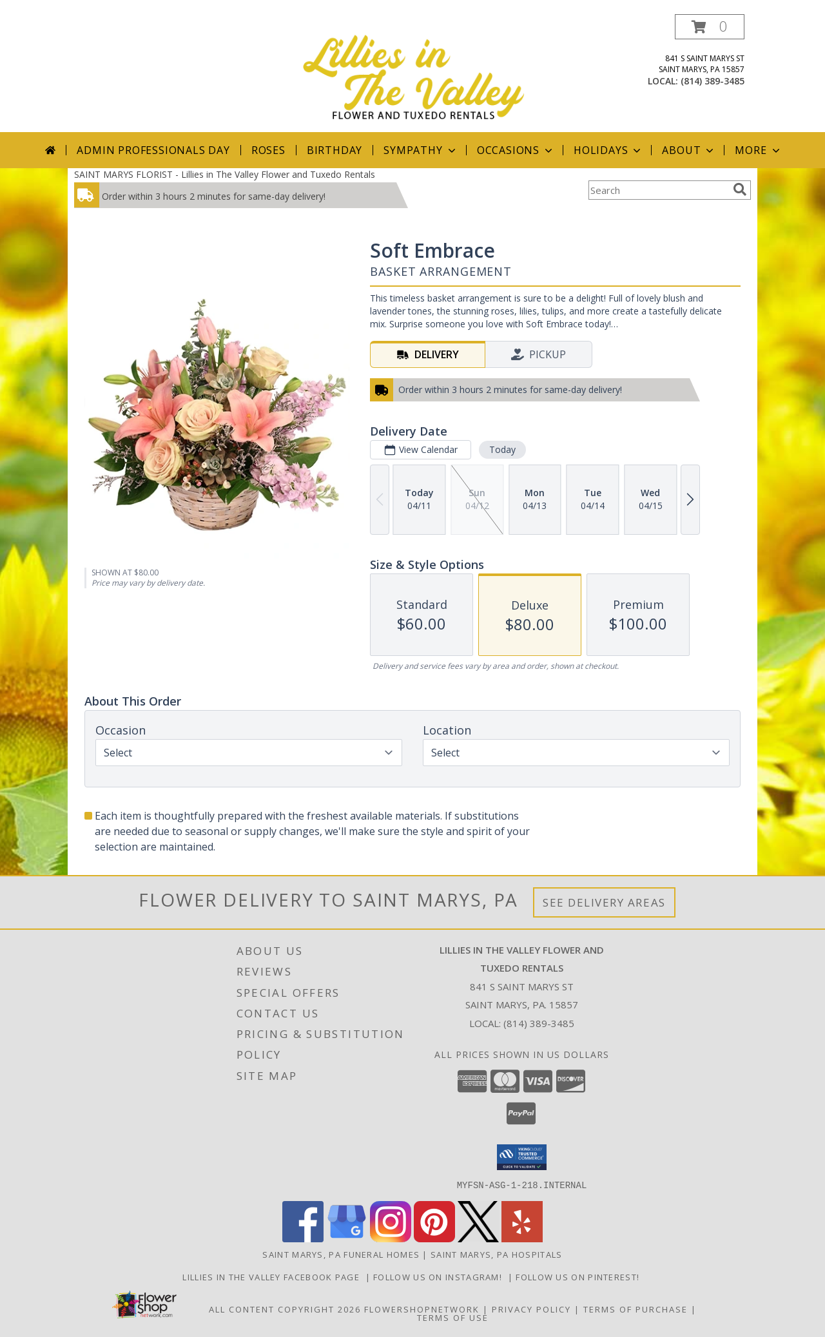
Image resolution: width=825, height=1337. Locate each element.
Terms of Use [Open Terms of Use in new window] (453, 1317)
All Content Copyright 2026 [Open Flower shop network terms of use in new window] (285, 1308)
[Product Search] (658, 190)
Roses (268, 150)
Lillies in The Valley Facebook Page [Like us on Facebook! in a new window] (273, 1276)
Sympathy (420, 150)
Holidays (608, 150)
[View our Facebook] (303, 1238)
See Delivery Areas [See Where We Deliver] (604, 902)
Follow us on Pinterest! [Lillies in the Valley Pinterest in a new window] (579, 1276)
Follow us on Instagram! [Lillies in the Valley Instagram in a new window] (440, 1276)
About (689, 150)
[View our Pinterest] (434, 1238)
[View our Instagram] (390, 1238)
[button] (709, 26)
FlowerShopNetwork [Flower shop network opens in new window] (422, 1308)
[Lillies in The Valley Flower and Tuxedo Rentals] (414, 73)
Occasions (516, 150)
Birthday (334, 150)
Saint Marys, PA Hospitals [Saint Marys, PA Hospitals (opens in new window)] (497, 1254)
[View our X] (478, 1238)
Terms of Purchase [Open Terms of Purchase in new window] (635, 1308)
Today (502, 449)
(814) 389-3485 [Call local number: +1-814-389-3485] (712, 81)
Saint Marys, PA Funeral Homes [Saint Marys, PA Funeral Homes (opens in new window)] (341, 1254)
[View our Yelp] (522, 1238)
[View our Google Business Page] (346, 1238)
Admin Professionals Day (153, 150)
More (758, 150)
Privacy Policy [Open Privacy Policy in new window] (531, 1308)
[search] (740, 189)
